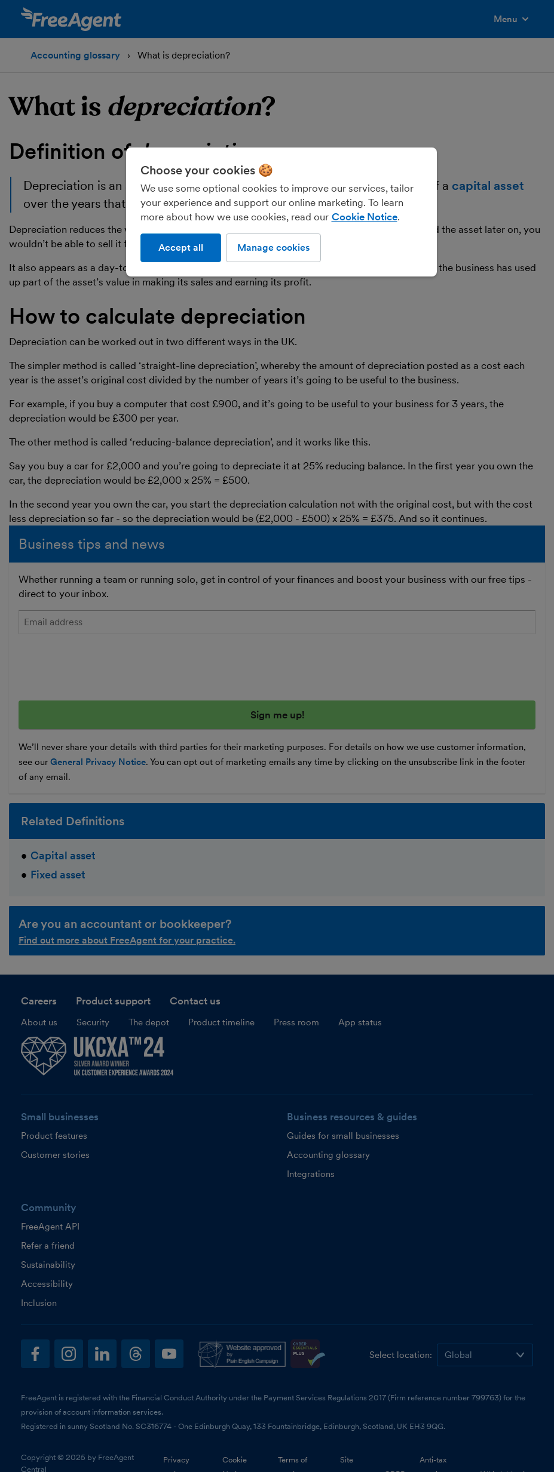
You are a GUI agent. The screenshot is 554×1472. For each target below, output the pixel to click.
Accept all (180, 247)
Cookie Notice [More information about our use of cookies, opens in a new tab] (364, 217)
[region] (281, 211)
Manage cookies (273, 247)
